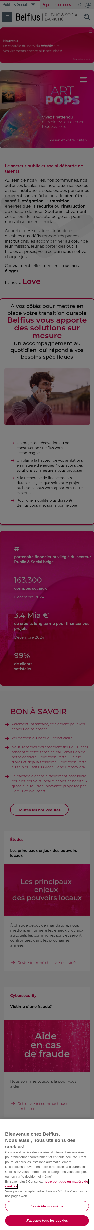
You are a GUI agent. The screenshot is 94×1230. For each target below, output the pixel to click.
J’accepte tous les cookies (47, 1220)
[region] (47, 1174)
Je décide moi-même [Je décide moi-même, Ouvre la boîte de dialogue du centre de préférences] (47, 1206)
